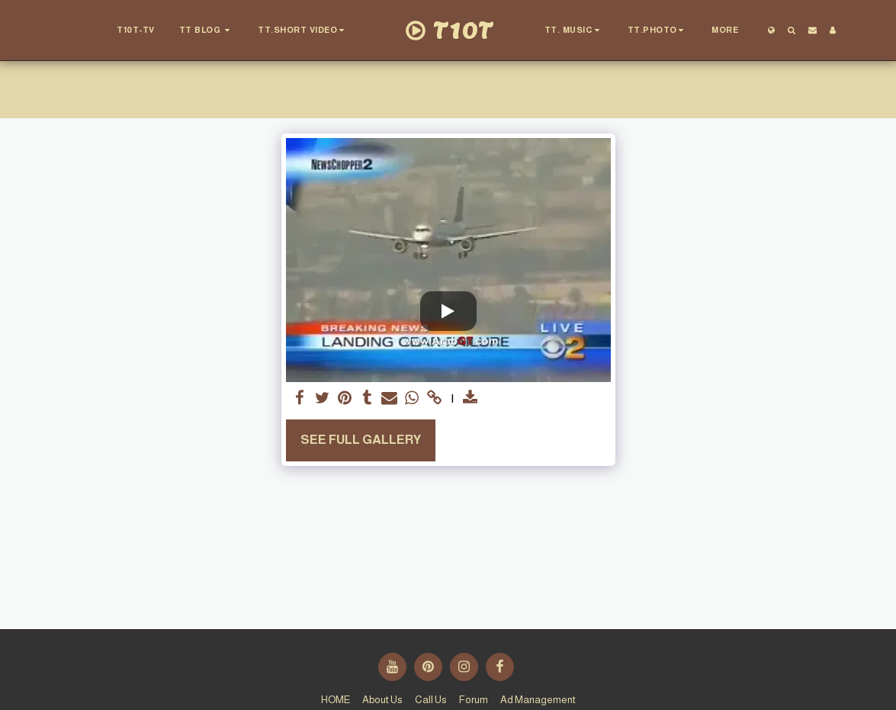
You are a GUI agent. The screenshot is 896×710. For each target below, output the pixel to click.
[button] (126, 30)
